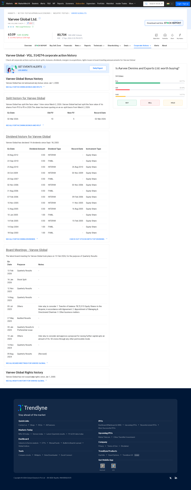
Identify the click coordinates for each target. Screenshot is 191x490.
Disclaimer (125, 446)
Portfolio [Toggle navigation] (100, 3)
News (77, 46)
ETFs (44, 443)
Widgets (37, 455)
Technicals (98, 46)
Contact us (23, 425)
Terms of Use (112, 446)
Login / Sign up (182, 4)
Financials (68, 46)
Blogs (32, 425)
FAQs (40, 425)
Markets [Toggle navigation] (9, 3)
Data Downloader (51, 455)
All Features (50, 425)
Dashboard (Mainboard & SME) (109, 425)
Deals (126, 46)
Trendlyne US (131, 455)
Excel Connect (66, 455)
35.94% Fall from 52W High (20, 38)
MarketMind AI (22, 3)
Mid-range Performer (23, 27)
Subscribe (80, 3)
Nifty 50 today (24, 434)
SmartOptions (113, 455)
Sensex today (38, 434)
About (164, 46)
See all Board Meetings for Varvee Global (25, 363)
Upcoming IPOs (131, 425)
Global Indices (24, 446)
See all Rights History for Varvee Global (25, 381)
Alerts (156, 46)
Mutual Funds (54, 443)
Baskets (35, 3)
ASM (30, 23)
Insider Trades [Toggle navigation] (121, 3)
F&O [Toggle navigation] (49, 3)
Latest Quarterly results (56, 434)
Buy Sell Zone (55, 46)
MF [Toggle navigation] (54, 3)
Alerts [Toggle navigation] (42, 3)
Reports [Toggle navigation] (60, 3)
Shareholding (113, 46)
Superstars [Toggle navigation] (90, 3)
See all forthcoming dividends (20, 239)
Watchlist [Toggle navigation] (110, 3)
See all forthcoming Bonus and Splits (24, 87)
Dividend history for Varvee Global (28, 136)
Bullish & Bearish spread (72, 443)
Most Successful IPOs (106, 428)
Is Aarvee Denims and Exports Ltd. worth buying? (147, 68)
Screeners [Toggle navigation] (70, 3)
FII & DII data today (75, 434)
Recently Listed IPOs (148, 425)
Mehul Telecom (104, 437)
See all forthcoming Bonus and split (23, 125)
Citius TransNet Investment (124, 437)
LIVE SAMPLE (22, 70)
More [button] (132, 3)
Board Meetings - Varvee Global (26, 250)
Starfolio (101, 455)
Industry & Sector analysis (28, 443)
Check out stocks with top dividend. (87, 239)
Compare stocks (25, 455)
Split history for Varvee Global (25, 98)
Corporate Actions (141, 46)
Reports (87, 46)
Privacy (101, 446)
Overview (28, 46)
